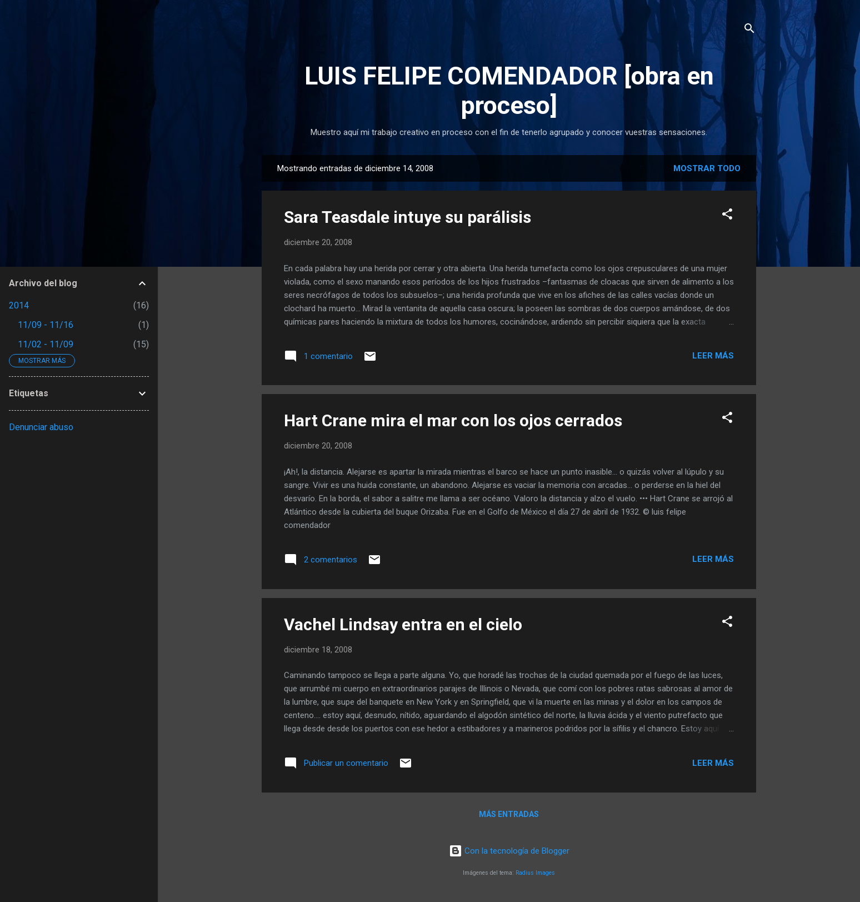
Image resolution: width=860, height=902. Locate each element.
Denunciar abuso (41, 427)
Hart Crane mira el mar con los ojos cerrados (453, 420)
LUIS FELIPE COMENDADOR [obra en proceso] (509, 90)
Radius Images (535, 872)
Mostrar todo (707, 168)
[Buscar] (749, 30)
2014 (19, 305)
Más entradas (509, 814)
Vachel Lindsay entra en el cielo (403, 624)
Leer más (713, 356)
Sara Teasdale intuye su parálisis (407, 217)
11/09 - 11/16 (45, 325)
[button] (727, 216)
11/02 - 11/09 (45, 344)
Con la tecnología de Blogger (509, 851)
